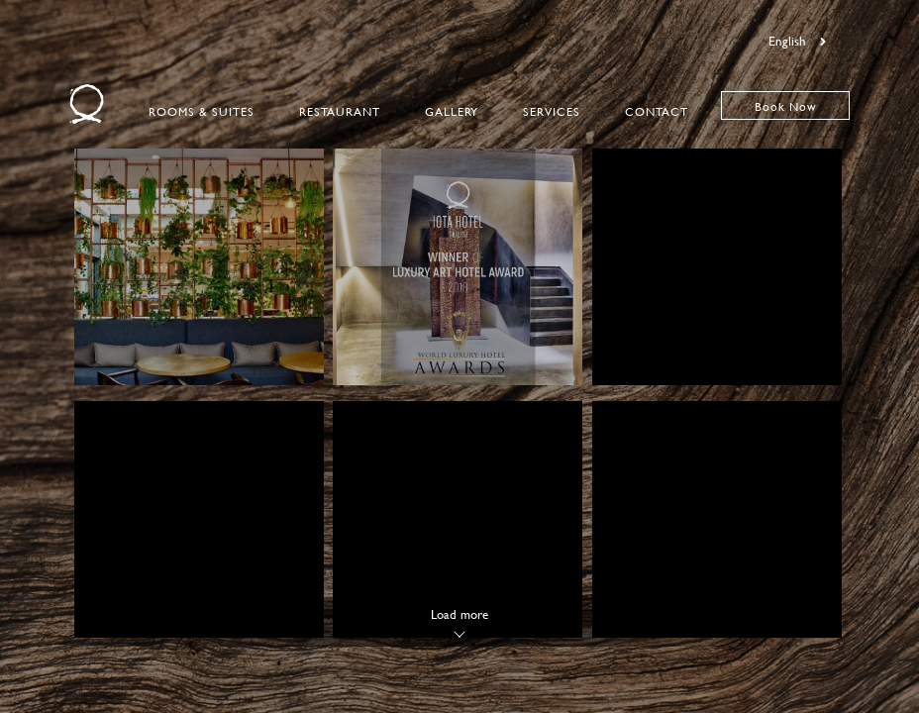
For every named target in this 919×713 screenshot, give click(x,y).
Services (551, 111)
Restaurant (339, 111)
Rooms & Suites (202, 111)
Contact (656, 111)
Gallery (451, 111)
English (797, 41)
